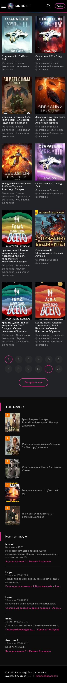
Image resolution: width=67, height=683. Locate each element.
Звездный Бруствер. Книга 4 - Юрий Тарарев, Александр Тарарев (50, 120)
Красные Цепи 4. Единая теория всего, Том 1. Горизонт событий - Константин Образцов (48, 327)
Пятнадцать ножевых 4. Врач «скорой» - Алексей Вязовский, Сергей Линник (33, 586)
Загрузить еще (33, 382)
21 (59, 369)
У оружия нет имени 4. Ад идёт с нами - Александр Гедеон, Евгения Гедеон (16, 120)
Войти (60, 6)
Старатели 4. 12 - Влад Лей (48, 58)
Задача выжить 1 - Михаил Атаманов (28, 561)
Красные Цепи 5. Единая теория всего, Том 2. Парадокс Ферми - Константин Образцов (15, 327)
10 (38, 369)
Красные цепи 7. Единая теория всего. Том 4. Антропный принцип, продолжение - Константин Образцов (15, 256)
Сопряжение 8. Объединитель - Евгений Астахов (49, 253)
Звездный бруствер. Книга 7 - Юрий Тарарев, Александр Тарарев (16, 186)
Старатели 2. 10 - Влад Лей (15, 58)
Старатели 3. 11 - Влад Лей (48, 185)
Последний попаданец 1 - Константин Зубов (32, 629)
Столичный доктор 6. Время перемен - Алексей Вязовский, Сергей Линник (33, 608)
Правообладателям (46, 676)
